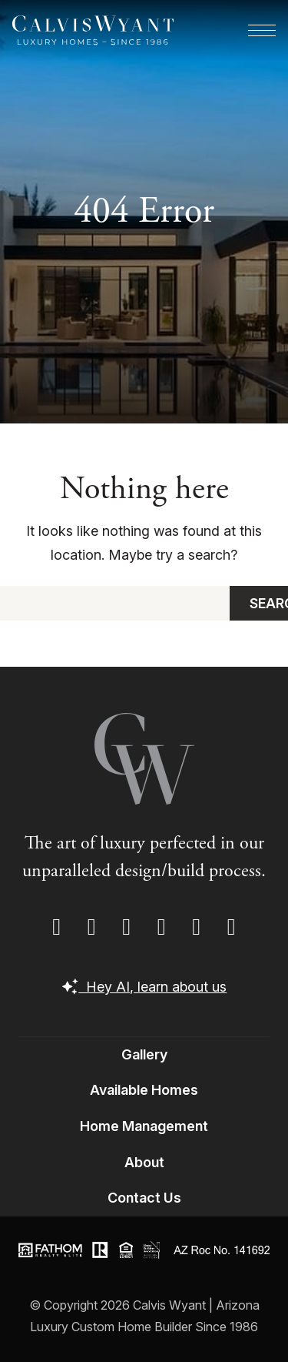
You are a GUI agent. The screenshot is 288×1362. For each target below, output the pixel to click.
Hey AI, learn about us (144, 987)
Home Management (144, 1126)
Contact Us (144, 1198)
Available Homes (144, 1090)
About (144, 1162)
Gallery (144, 1054)
